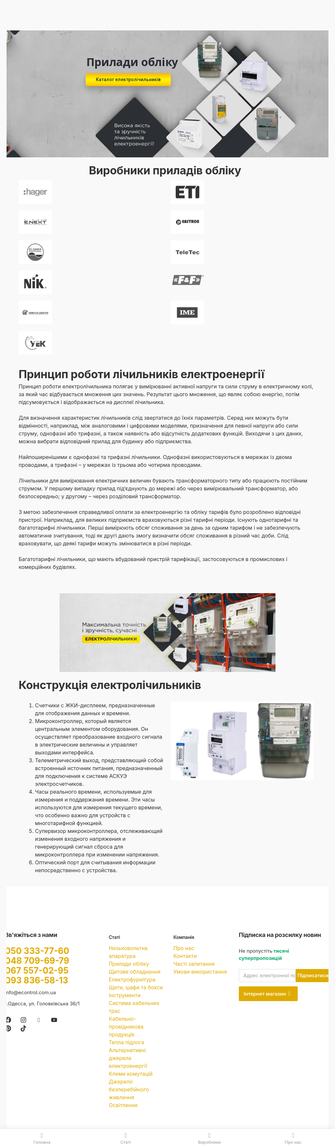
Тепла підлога (126, 1042)
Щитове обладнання (134, 971)
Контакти (185, 956)
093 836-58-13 (36, 980)
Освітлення (123, 1105)
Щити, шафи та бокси (136, 987)
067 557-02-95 (36, 970)
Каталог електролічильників (128, 79)
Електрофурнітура (132, 979)
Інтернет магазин (267, 994)
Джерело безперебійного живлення (129, 1089)
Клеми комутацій (130, 1073)
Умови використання (200, 971)
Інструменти (124, 995)
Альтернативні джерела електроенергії (128, 1058)
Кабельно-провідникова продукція (126, 1026)
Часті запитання (193, 964)
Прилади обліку (129, 964)
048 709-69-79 (37, 961)
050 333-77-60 (37, 951)
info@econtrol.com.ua (30, 992)
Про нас (183, 948)
